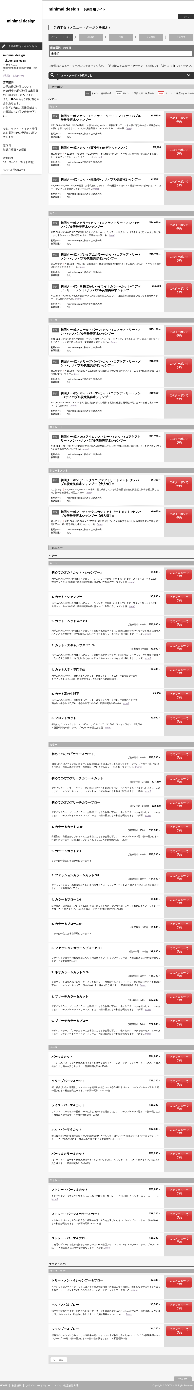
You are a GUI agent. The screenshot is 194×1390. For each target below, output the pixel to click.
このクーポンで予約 (179, 120)
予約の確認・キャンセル (22, 46)
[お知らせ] (18, 75)
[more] (129, 128)
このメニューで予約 (179, 574)
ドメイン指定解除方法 (66, 1385)
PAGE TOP (183, 1379)
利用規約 (16, 1385)
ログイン (185, 16)
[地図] (6, 75)
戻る (61, 1359)
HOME (3, 1385)
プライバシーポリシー (38, 1385)
